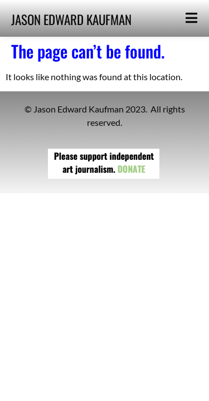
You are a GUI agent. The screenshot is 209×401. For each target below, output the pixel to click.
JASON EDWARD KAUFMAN (71, 19)
